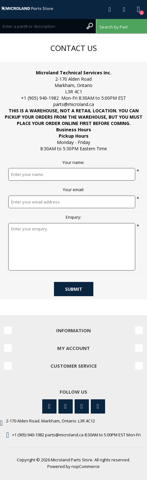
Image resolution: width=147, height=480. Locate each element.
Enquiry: (73, 217)
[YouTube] (82, 406)
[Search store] (41, 26)
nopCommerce (85, 466)
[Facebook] (65, 406)
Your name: (73, 162)
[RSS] (98, 406)
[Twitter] (49, 406)
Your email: (73, 189)
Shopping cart (138, 9)
